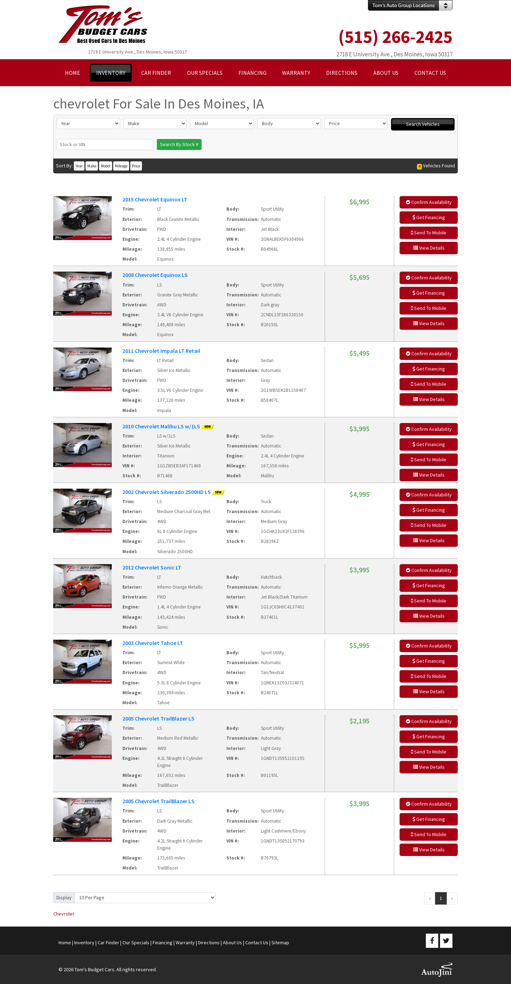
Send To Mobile (428, 232)
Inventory (84, 942)
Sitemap (280, 942)
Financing (162, 942)
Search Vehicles (423, 124)
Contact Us (256, 942)
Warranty (185, 942)
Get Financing (428, 217)
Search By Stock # (179, 144)
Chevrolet (63, 914)
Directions (209, 942)
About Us (232, 942)
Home (65, 942)
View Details (429, 248)
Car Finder (108, 942)
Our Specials (135, 942)
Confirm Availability (429, 202)
